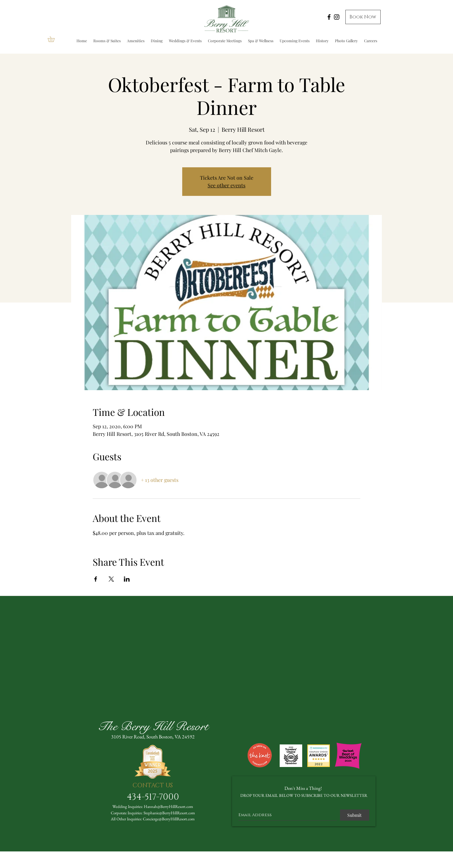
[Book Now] (363, 17)
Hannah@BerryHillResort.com (168, 806)
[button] (54, 39)
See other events (226, 185)
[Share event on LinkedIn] (127, 579)
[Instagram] (336, 17)
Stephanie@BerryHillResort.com (169, 813)
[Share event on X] (111, 579)
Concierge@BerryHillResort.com (169, 819)
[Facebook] (329, 17)
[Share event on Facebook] (96, 579)
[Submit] (354, 815)
